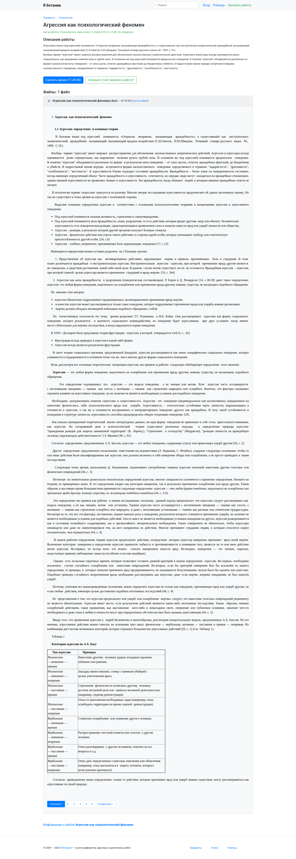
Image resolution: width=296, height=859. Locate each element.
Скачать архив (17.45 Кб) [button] (63, 80)
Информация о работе (88, 825)
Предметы (49, 17)
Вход (206, 5)
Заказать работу (239, 5)
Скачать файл (139, 100)
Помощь (219, 5)
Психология (65, 17)
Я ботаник (66, 847)
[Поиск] (175, 5)
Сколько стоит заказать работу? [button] (111, 80)
